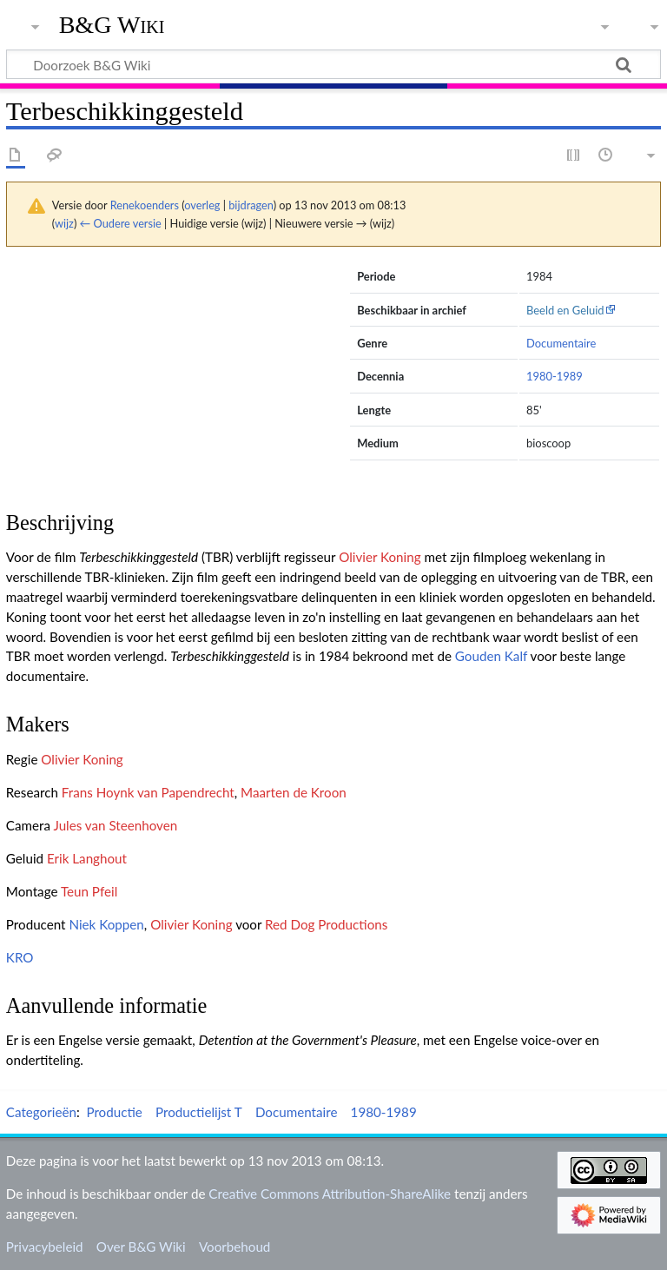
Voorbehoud (234, 1246)
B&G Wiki (112, 25)
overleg (202, 205)
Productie (114, 1112)
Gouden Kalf (491, 656)
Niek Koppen (106, 924)
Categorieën (41, 1112)
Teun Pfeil (89, 891)
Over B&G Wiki (141, 1246)
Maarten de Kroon (294, 792)
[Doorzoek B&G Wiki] (333, 64)
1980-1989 (554, 376)
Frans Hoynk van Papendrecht (148, 792)
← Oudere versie (121, 223)
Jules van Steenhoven (115, 825)
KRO (20, 957)
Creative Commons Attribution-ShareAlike (329, 1193)
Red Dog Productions (326, 924)
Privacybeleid (44, 1246)
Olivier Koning (379, 557)
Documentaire (561, 343)
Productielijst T (198, 1112)
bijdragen (250, 205)
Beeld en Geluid (565, 310)
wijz (64, 223)
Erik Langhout (87, 858)
